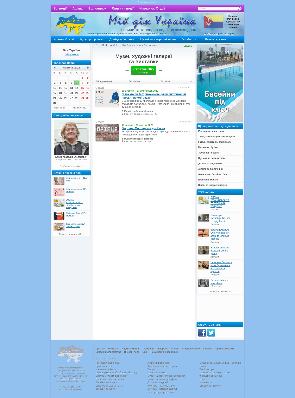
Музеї (101, 87)
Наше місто (205, 382)
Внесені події (131, 352)
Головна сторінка (95, 45)
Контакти (113, 348)
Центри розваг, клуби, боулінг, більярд (116, 372)
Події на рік (59, 108)
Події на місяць (78, 108)
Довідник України (121, 39)
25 (60, 98)
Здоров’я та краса (105, 389)
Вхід (145, 352)
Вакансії (207, 348)
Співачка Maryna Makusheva (219, 282)
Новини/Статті (63, 39)
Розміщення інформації (164, 352)
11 (60, 87)
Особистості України (70, 166)
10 (54, 87)
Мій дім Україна (71, 24)
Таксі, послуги (206, 369)
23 (87, 93)
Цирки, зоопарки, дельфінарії (163, 379)
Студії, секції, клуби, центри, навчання (220, 363)
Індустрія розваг (92, 39)
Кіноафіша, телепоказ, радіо (163, 366)
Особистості (190, 39)
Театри (151, 369)
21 (76, 93)
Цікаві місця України (210, 385)
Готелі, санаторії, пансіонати (111, 379)
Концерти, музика (157, 372)
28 (76, 98)
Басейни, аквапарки (106, 382)
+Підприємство (191, 348)
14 (76, 87)
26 (65, 98)
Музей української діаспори (139, 111)
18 (60, 93)
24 (54, 98)
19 (65, 93)
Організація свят (104, 366)
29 (82, 98)
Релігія (203, 379)
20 (71, 93)
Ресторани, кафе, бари (108, 363)
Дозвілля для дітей (158, 382)
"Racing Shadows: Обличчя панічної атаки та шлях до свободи (219, 234)
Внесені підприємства (108, 352)
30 (87, 98)
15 (82, 87)
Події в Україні (109, 45)
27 (71, 98)
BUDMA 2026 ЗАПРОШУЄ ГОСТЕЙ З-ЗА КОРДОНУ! (219, 202)
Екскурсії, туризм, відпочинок (111, 376)
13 (71, 87)
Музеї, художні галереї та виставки (139, 45)
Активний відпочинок (159, 363)
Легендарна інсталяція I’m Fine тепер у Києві (220, 218)
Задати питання (130, 348)
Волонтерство (215, 39)
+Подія (175, 348)
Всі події (60, 8)
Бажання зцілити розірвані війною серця (219, 250)
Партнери (148, 348)
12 (65, 87)
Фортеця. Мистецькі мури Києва (143, 128)
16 (87, 87)
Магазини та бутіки (106, 369)
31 (54, 103)
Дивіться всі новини (218, 291)
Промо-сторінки (224, 348)
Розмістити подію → (147, 2)
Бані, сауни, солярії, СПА (109, 385)
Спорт (202, 366)
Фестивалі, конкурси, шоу (161, 385)
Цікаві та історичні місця (158, 39)
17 (54, 93)
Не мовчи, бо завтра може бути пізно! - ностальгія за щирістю (221, 267)
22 (82, 93)
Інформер (162, 348)
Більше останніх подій (70, 234)
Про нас (100, 348)
